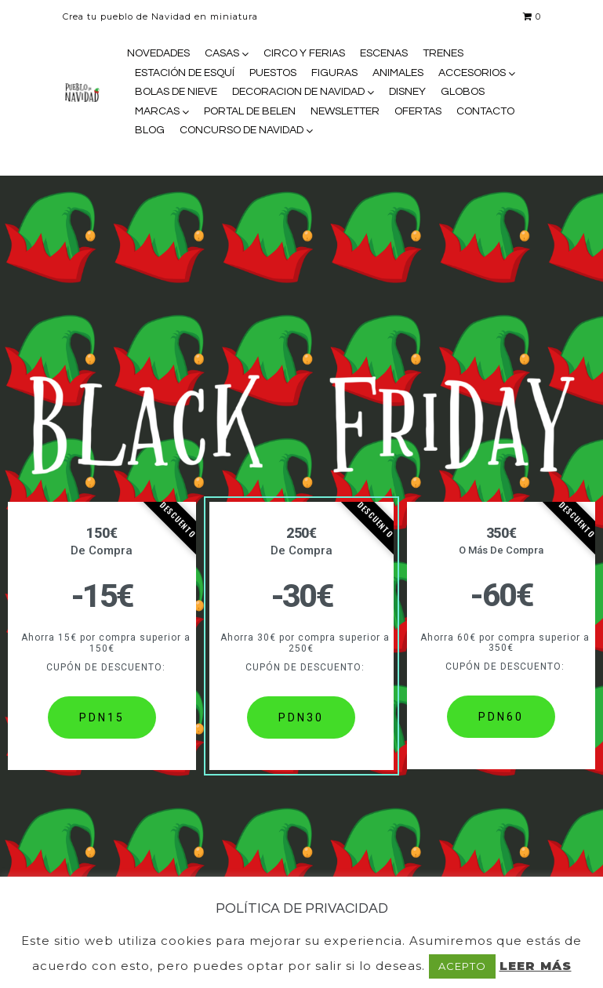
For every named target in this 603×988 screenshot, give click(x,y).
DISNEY (407, 91)
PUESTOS (272, 72)
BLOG (150, 130)
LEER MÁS (535, 965)
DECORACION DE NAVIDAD (298, 91)
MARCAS (157, 111)
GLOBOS (463, 91)
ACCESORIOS (472, 72)
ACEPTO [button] (462, 966)
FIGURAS (334, 72)
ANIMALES (397, 72)
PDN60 (501, 716)
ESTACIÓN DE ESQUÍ (184, 72)
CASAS (222, 53)
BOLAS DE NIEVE (176, 91)
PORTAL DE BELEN (250, 111)
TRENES (443, 53)
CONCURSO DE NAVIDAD (241, 130)
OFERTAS (417, 111)
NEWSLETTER (345, 111)
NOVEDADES (158, 53)
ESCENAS (384, 53)
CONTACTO (485, 111)
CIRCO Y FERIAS (304, 53)
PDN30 (301, 717)
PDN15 (102, 717)
